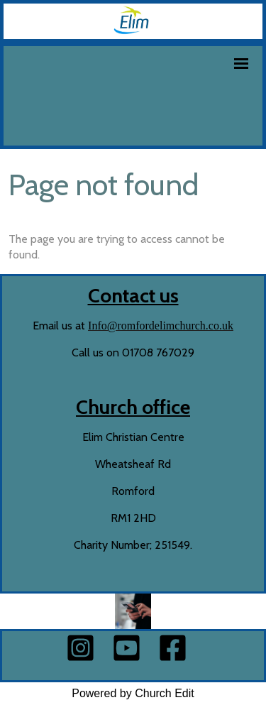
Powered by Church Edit (133, 693)
